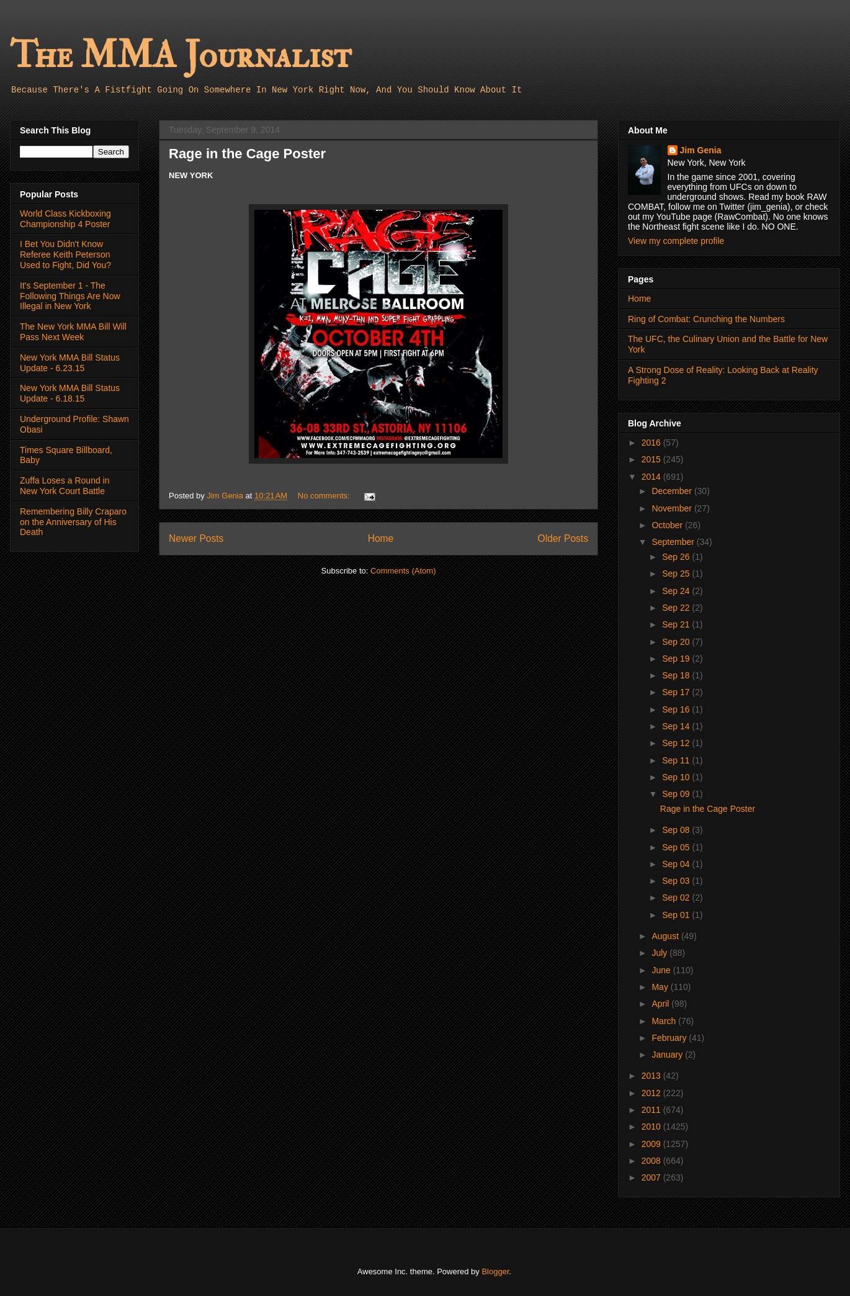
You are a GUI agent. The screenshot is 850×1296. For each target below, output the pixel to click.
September (673, 542)
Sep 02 (677, 897)
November (672, 508)
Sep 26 (677, 557)
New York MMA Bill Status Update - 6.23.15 (70, 363)
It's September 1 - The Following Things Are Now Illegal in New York (70, 296)
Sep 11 (677, 760)
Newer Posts (196, 538)
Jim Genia (701, 150)
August (666, 936)
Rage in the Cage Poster (247, 153)
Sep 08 (677, 830)
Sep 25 (677, 573)
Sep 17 (677, 692)
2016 (652, 443)
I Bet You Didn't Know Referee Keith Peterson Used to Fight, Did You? (65, 254)
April (661, 1004)
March (664, 1021)
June (662, 970)
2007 (652, 1177)
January (668, 1055)
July (660, 953)
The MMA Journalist (180, 55)
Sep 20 (677, 642)
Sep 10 (677, 777)
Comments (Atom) (403, 570)
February (670, 1038)
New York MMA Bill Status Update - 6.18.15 (70, 393)
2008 (652, 1161)
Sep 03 (677, 881)
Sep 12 (677, 743)
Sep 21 (677, 624)
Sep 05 (677, 847)
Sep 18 (677, 675)
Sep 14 (677, 726)
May (660, 987)
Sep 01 (677, 915)
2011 (652, 1110)
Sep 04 (677, 864)
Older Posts (563, 538)
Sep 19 (677, 659)
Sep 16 (677, 709)
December (672, 491)
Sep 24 (677, 591)
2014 (652, 477)
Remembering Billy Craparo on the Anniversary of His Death (73, 522)
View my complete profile (676, 241)
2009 (652, 1144)
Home (381, 538)
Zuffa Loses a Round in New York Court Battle (65, 485)
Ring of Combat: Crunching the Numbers (706, 319)
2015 (652, 459)
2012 (652, 1093)
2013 (652, 1076)
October (668, 525)
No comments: (325, 495)
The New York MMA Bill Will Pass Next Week (73, 332)
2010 (652, 1127)
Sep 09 (677, 794)
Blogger (495, 1271)
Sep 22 (677, 608)
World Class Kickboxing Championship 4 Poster (65, 219)
